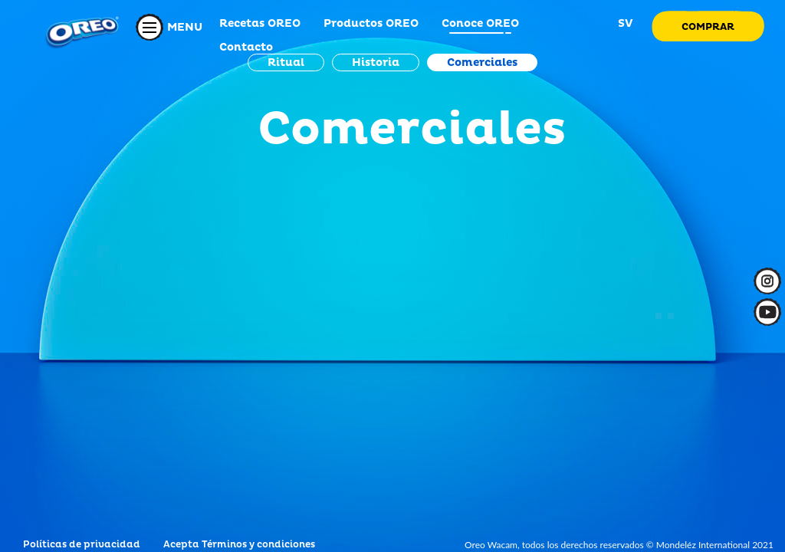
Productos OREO (371, 23)
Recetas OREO (260, 23)
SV (624, 23)
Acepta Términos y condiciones (239, 544)
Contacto (246, 47)
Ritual (286, 62)
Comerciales (482, 62)
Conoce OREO (480, 23)
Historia (375, 62)
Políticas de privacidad (81, 544)
